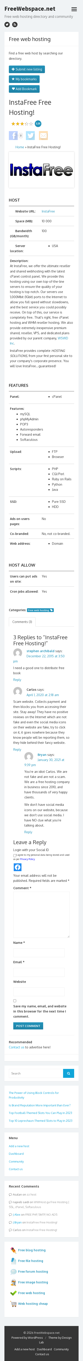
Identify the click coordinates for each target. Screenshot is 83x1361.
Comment (22, 888)
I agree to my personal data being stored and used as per (41, 857)
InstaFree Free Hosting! (42, 1222)
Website (19, 982)
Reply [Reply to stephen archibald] (17, 680)
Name (19, 942)
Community (16, 1161)
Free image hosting (29, 1282)
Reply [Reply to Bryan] (28, 832)
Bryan (42, 755)
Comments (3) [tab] (22, 622)
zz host (31, 1194)
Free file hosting (26, 1261)
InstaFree (48, 211)
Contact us (16, 1047)
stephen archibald (40, 651)
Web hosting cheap (29, 1303)
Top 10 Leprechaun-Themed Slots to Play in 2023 (40, 1120)
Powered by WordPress (27, 1337)
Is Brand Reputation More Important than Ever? (40, 1105)
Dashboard (16, 1153)
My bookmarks (24, 79)
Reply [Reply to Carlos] (17, 749)
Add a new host (19, 1146)
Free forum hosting (29, 1271)
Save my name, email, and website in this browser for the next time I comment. (39, 1011)
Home (19, 147)
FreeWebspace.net (29, 8)
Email (19, 962)
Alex (17, 1214)
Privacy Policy (27, 859)
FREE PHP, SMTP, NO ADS (41, 1214)
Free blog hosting (28, 1250)
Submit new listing (27, 69)
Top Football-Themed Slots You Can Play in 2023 (40, 1113)
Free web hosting (38, 610)
